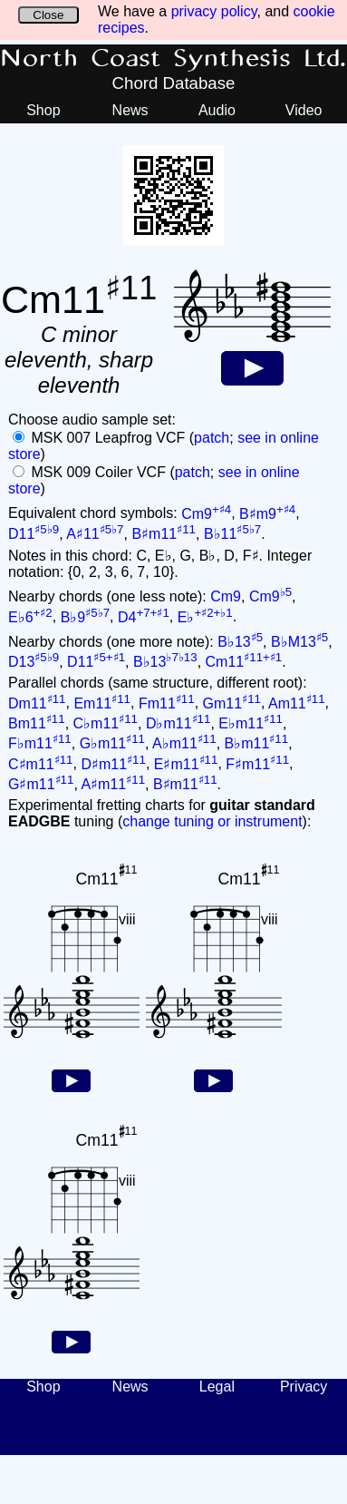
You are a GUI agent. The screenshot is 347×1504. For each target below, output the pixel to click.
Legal (217, 1386)
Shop (43, 110)
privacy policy (214, 11)
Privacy (303, 1386)
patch (211, 437)
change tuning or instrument (212, 821)
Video (304, 110)
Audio (217, 110)
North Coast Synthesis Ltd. (173, 58)
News (130, 110)
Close (48, 15)
